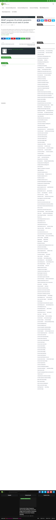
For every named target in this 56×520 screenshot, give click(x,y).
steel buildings (50, 295)
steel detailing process (41, 304)
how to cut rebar (40, 207)
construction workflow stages (42, 140)
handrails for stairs (40, 196)
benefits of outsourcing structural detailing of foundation (45, 95)
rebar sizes (47, 265)
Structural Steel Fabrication (42, 353)
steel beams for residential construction (44, 293)
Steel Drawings (49, 308)
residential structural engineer (42, 269)
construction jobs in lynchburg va (43, 127)
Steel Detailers (50, 299)
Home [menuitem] (3, 7)
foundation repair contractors (42, 185)
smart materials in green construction (43, 276)
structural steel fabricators (42, 355)
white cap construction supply (42, 385)
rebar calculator (40, 256)
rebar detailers (46, 256)
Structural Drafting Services (42, 325)
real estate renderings (41, 254)
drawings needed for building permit (43, 164)
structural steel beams (41, 342)
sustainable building (50, 368)
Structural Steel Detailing (41, 347)
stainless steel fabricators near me (43, 280)
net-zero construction (41, 230)
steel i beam (39, 314)
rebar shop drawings (41, 265)
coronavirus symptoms (49, 151)
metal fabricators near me (42, 226)
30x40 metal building (49, 52)
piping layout (46, 241)
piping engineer (40, 241)
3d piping (39, 69)
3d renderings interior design (46, 69)
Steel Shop (44, 314)
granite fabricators (50, 187)
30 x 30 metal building (41, 50)
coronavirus (49, 144)
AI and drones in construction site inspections (45, 73)
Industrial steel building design (48, 213)
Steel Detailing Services (49, 304)
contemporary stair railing (42, 144)
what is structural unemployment (43, 383)
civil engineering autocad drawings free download (45, 114)
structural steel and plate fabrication (43, 340)
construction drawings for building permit (44, 123)
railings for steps (49, 250)
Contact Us (53, 518)
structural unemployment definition (43, 366)
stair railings (45, 284)
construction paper (40, 131)
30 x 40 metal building (49, 50)
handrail (46, 194)
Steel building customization (42, 295)
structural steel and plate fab (42, 338)
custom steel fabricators (45, 157)
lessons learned (50, 215)
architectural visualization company (43, 82)
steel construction (49, 297)
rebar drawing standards (41, 263)
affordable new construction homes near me (44, 71)
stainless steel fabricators (50, 278)
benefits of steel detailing (41, 101)
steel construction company (42, 299)
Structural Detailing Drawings (49, 321)
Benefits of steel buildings (42, 99)
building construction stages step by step (44, 108)
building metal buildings (41, 110)
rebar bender (48, 254)
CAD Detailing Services (49, 110)
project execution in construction (43, 248)
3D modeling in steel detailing (42, 65)
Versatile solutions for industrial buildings (44, 377)
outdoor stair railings (41, 235)
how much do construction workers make (44, 202)
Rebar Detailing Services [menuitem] (44, 7)
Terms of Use (42, 518)
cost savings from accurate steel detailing (44, 155)
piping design (46, 237)
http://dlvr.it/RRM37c (5, 34)
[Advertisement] (18, 100)
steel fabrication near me (41, 310)
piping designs (40, 239)
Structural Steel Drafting (41, 349)
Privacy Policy (48, 518)
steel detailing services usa (42, 306)
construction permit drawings (49, 131)
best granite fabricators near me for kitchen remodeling (44, 103)
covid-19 (39, 157)
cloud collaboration (41, 116)
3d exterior (45, 60)
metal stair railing (50, 226)
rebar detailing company (47, 258)
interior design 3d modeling (42, 215)
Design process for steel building (43, 159)
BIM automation (40, 106)
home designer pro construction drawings (44, 198)
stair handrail (40, 284)
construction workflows (41, 142)
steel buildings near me (41, 297)
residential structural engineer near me (44, 271)
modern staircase (48, 228)
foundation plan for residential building (44, 183)
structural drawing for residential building (44, 327)
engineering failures (41, 170)
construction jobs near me (42, 129)
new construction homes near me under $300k (45, 233)
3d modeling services (41, 67)
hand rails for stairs (41, 194)
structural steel (51, 332)
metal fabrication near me (42, 222)
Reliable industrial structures (42, 267)
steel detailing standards (41, 308)
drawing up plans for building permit (43, 162)
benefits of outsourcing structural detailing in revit (45, 93)
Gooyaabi (19, 518)
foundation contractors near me (42, 179)
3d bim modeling (40, 60)
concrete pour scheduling (41, 121)
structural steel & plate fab (42, 334)
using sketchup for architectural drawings (44, 375)
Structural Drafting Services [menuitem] (11, 7)
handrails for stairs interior (49, 196)
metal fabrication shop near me (42, 224)
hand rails (50, 192)
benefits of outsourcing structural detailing (44, 91)
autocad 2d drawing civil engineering (43, 86)
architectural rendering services (43, 80)
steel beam (46, 286)
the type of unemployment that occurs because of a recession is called (45, 372)
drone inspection (40, 166)
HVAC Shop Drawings (41, 211)
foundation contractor (41, 177)
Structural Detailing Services (42, 323)
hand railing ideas (44, 192)
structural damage (48, 319)
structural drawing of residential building (44, 329)
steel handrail (49, 312)
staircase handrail (40, 286)
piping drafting (45, 239)
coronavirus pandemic (41, 151)
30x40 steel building (41, 54)
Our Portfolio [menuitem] (14, 11)
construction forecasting (41, 125)
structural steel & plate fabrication (43, 336)
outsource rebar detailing (49, 235)
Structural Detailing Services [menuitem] (23, 7)
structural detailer (40, 321)
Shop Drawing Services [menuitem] (6, 11)
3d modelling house (49, 67)
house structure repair (41, 200)
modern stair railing (41, 228)
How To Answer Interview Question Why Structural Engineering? (45, 206)
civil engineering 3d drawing (48, 112)
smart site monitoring (41, 278)
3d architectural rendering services (43, 58)
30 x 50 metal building (41, 52)
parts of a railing (40, 237)
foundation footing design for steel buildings (44, 181)
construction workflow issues (42, 138)
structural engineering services (42, 332)
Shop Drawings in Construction (42, 273)
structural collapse (40, 319)
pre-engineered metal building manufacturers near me (45, 245)
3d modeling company (41, 63)
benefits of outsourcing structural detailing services (46, 97)
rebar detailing (40, 258)
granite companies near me (42, 187)
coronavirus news (40, 149)
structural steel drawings (41, 351)
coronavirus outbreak (48, 149)
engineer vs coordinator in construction (44, 168)
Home (38, 518)
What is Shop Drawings (41, 381)
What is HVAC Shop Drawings (42, 379)
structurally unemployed (41, 368)
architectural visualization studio (43, 84)
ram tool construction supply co (42, 252)
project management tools (42, 250)
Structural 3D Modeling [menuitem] (34, 7)
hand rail (39, 192)
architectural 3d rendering (42, 78)
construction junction (50, 129)
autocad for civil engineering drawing (43, 88)
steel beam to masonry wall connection (44, 291)
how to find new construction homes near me (44, 209)
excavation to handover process (42, 172)
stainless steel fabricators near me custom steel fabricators (45, 282)
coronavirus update (41, 153)
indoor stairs (39, 213)
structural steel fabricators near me (43, 357)
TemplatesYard (10, 518)
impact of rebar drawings (49, 211)
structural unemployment (41, 364)
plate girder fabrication (41, 243)
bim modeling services (47, 106)
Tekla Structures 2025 (41, 370)
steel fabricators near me (41, 312)
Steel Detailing (40, 301)
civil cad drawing (40, 112)
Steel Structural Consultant (17, 49)
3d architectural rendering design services (44, 56)
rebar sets (48, 263)
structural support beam (41, 362)
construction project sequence (42, 134)
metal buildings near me (41, 220)
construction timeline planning (42, 136)
